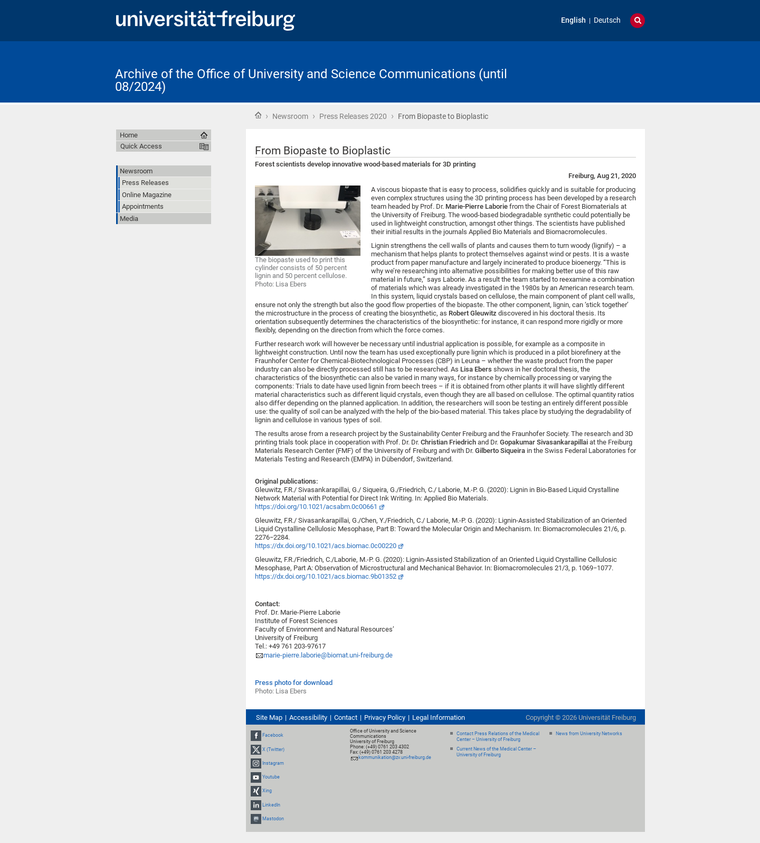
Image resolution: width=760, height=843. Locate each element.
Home (258, 115)
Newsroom (290, 116)
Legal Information (438, 717)
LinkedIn (271, 805)
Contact (345, 717)
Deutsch (607, 20)
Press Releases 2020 (353, 116)
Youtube (271, 777)
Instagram (273, 763)
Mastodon (273, 818)
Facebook (272, 735)
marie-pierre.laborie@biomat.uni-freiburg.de (328, 655)
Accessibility (308, 717)
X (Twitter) (273, 749)
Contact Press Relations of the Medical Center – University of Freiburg (498, 736)
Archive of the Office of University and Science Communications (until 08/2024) (311, 80)
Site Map (269, 717)
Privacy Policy (384, 717)
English (573, 20)
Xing (267, 790)
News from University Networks (589, 733)
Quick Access (141, 146)
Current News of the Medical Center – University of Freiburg (496, 751)
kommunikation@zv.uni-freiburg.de (394, 757)
